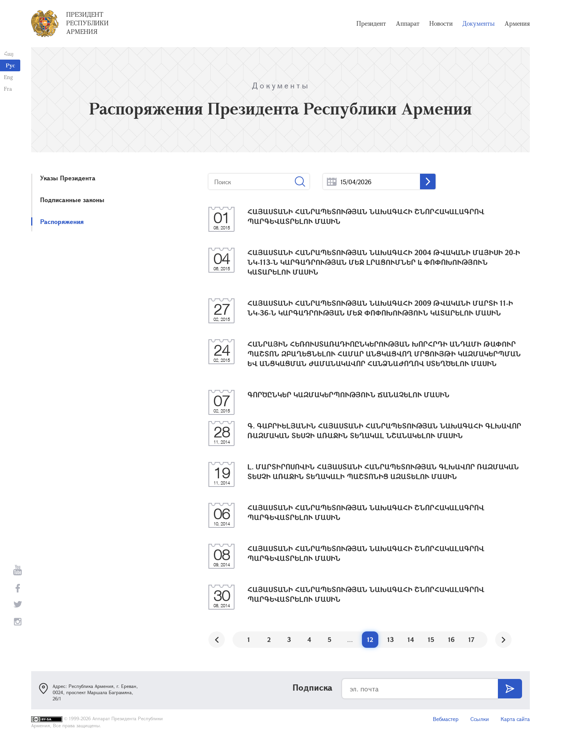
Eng (8, 77)
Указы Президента (67, 178)
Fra (8, 88)
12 (370, 639)
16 (451, 639)
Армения (517, 23)
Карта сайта (515, 719)
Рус (10, 65)
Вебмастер (446, 719)
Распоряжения (62, 221)
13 (390, 639)
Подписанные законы (72, 200)
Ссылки (479, 719)
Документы (478, 23)
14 (411, 639)
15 (431, 639)
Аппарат (408, 23)
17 (471, 639)
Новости (441, 23)
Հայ (9, 53)
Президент (371, 23)
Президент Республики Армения (87, 23)
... (332, 182)
